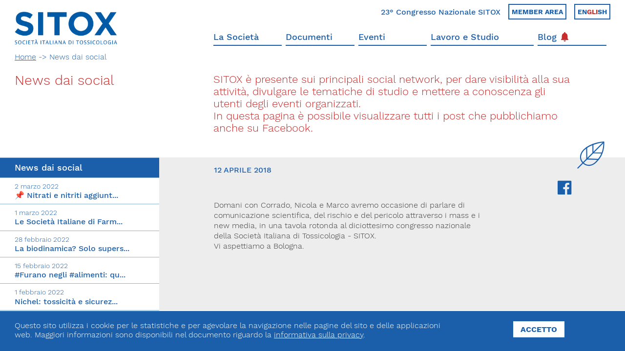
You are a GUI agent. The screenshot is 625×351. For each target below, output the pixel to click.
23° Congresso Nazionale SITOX (440, 12)
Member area (537, 12)
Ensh (592, 12)
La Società (236, 37)
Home (25, 56)
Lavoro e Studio (465, 37)
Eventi (371, 37)
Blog (553, 37)
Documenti (309, 37)
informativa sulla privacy (318, 334)
